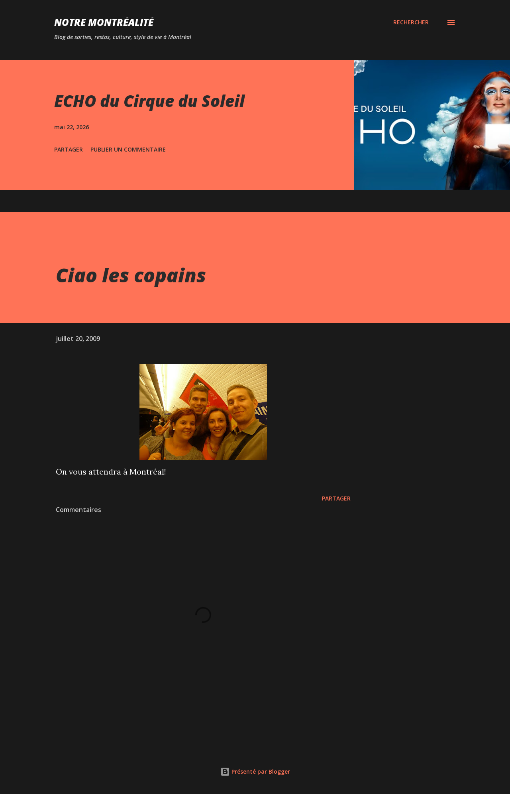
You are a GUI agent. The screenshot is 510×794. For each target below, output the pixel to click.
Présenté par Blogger (255, 771)
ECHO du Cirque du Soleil (149, 101)
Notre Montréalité (103, 22)
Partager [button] (68, 149)
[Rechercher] (411, 22)
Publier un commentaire (128, 149)
